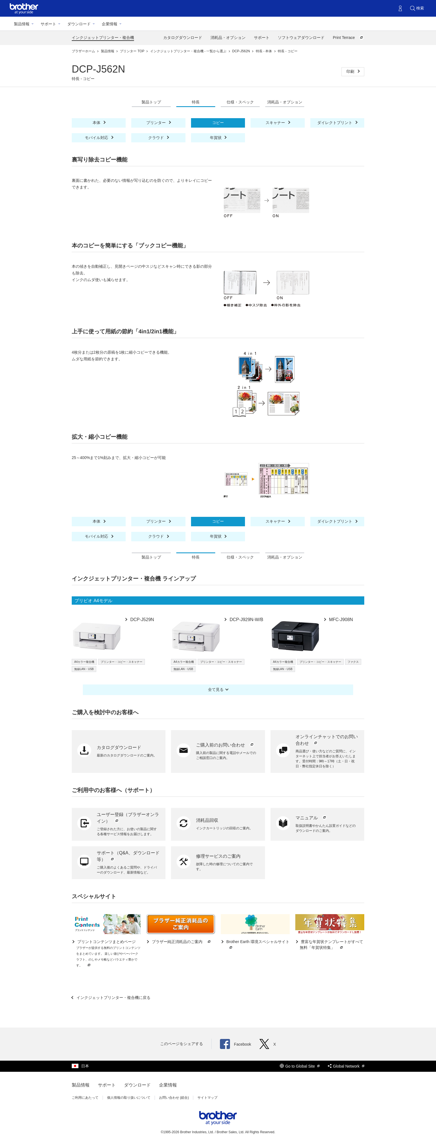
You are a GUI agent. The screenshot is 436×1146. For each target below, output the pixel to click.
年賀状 (216, 137)
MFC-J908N (340, 619)
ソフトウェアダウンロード (301, 37)
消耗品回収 (207, 820)
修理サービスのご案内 (218, 856)
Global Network (346, 1066)
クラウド (156, 137)
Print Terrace (348, 37)
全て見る (216, 689)
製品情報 (21, 24)
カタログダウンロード (182, 37)
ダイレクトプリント (335, 122)
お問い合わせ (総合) (174, 1098)
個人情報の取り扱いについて (128, 1098)
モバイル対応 (97, 137)
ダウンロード (79, 24)
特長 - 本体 (264, 51)
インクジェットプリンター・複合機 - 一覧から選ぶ (188, 51)
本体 (97, 122)
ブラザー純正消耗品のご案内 (181, 941)
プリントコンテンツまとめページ (108, 953)
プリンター (156, 122)
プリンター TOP (132, 51)
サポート (48, 24)
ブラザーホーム (84, 51)
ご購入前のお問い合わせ (225, 745)
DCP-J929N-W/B (245, 619)
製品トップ (151, 102)
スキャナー (276, 122)
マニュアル (311, 817)
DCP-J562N (241, 51)
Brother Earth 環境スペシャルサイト (257, 944)
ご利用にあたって (85, 1098)
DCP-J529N (141, 619)
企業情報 (109, 24)
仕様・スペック (240, 102)
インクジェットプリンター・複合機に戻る (112, 997)
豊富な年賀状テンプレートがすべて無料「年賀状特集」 (331, 944)
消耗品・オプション (228, 37)
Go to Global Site (300, 1066)
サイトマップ (207, 1098)
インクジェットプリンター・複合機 (103, 37)
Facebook (235, 1044)
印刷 (350, 71)
